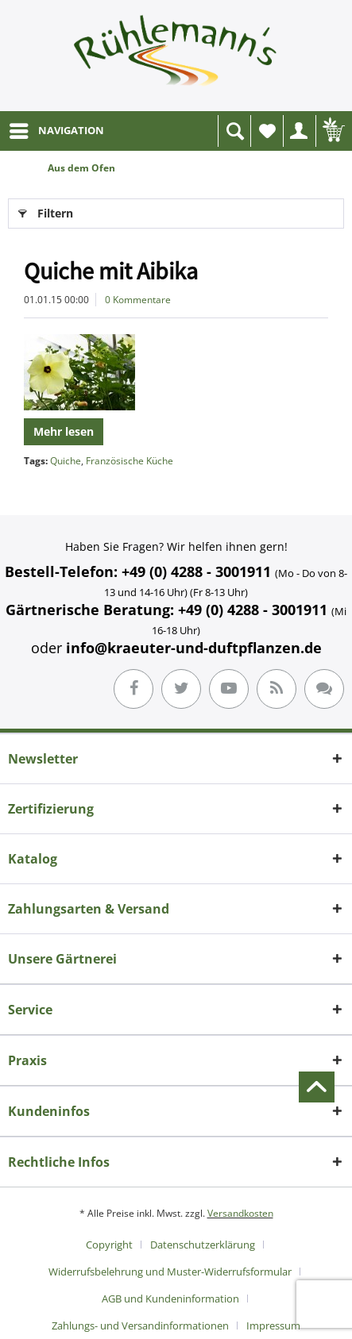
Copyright (109, 1244)
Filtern (45, 211)
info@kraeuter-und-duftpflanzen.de (194, 647)
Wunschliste (271, 135)
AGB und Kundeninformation (170, 1298)
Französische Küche (129, 460)
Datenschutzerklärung (202, 1244)
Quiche (65, 460)
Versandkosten (240, 1213)
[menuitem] (56, 131)
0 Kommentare (138, 299)
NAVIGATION (57, 127)
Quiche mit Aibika (111, 271)
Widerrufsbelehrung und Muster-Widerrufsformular (170, 1271)
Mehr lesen (63, 431)
